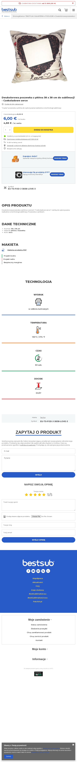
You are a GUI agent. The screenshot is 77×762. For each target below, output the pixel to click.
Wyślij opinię (38, 540)
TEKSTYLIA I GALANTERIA (34, 16)
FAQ (38, 586)
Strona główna (18, 16)
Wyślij (38, 475)
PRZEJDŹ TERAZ (60, 158)
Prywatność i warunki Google (40, 752)
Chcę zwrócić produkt (39, 636)
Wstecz (6, 16)
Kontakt (39, 640)
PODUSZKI (49, 16)
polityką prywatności (28, 445)
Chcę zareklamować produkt (39, 633)
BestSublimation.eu (37, 594)
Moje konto (39, 649)
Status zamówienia (39, 625)
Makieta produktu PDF (17, 250)
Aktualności (37, 582)
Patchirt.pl (37, 601)
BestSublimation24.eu (38, 598)
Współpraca (37, 578)
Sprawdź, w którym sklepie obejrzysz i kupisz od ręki (26, 145)
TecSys (42, 417)
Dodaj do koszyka (43, 130)
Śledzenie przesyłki (39, 629)
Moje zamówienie (39, 619)
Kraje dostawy (37, 590)
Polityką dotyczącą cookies (51, 748)
